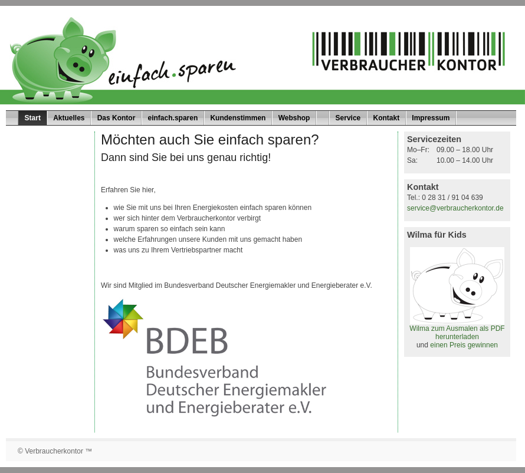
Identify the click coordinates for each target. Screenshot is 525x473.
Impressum (430, 118)
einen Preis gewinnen (464, 345)
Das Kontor (116, 118)
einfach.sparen (173, 118)
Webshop (294, 118)
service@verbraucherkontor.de (455, 208)
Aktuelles (68, 118)
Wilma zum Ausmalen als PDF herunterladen (456, 329)
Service (348, 118)
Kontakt (386, 118)
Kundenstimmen (237, 118)
